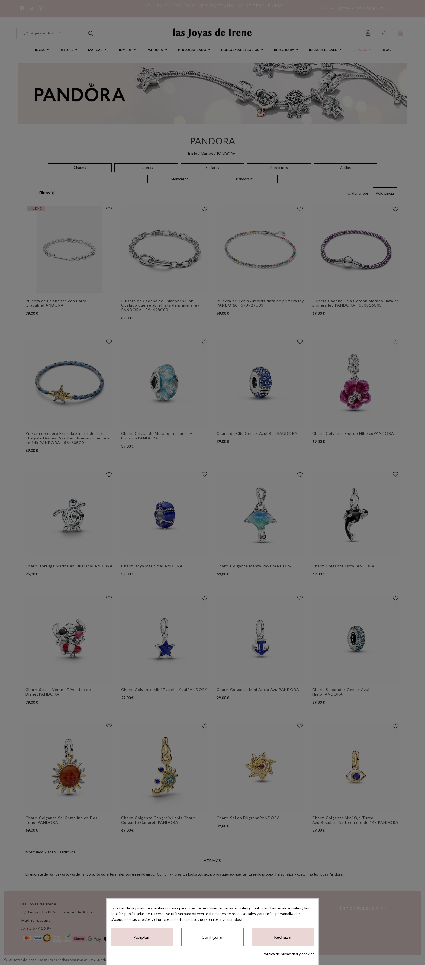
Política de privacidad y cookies (288, 953)
